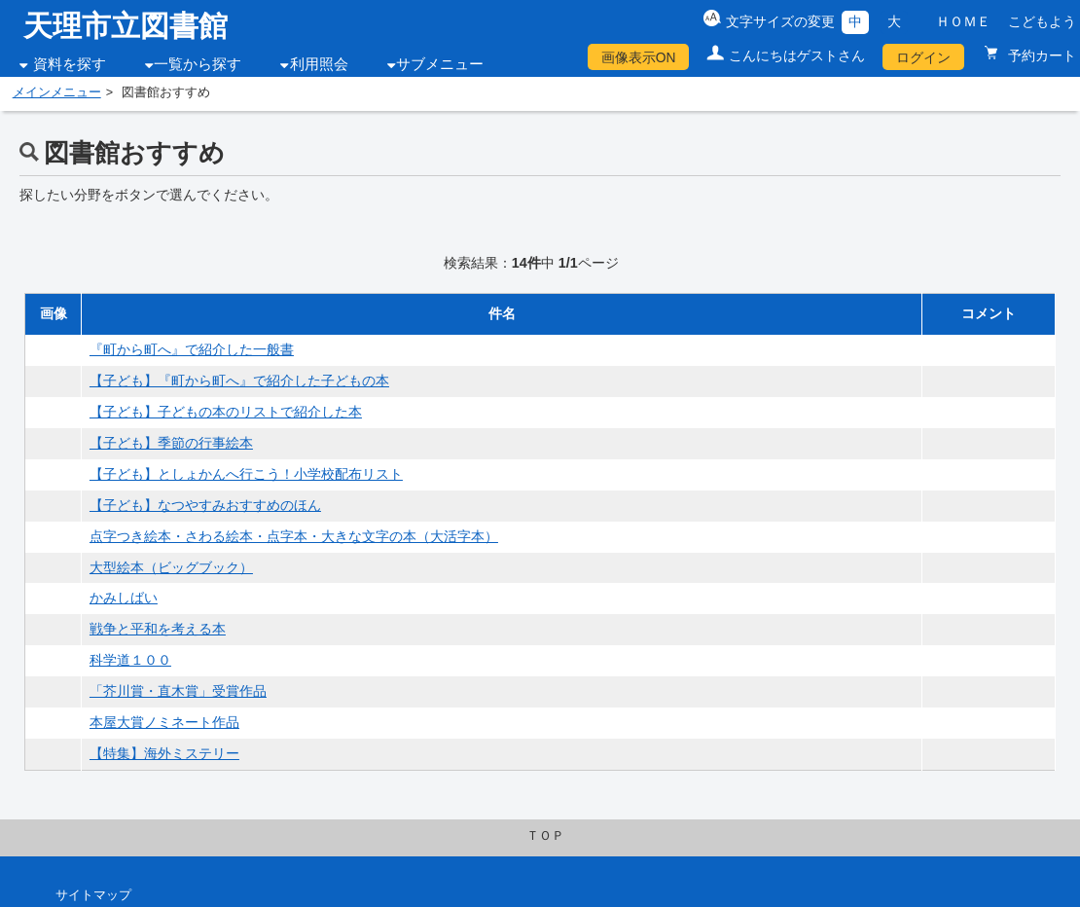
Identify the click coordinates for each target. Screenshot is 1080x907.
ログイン (923, 57)
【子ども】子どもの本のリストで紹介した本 (226, 411)
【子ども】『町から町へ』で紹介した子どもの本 (239, 380)
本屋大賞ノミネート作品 (164, 722)
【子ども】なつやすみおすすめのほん (205, 505)
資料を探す (69, 64)
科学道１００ (130, 660)
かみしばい (124, 597)
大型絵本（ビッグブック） (171, 567)
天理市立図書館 (125, 26)
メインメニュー (57, 92)
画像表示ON (638, 57)
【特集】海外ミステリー (164, 753)
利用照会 (319, 64)
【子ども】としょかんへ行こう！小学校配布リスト (246, 474)
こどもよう (1042, 21)
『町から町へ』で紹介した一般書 (192, 349)
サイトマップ (93, 895)
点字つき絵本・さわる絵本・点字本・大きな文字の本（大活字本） (294, 536)
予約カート (1040, 55)
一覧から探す (197, 64)
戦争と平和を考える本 (158, 628)
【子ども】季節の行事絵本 (171, 443)
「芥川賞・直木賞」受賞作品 (178, 691)
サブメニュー (440, 64)
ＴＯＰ (545, 836)
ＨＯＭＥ (963, 21)
